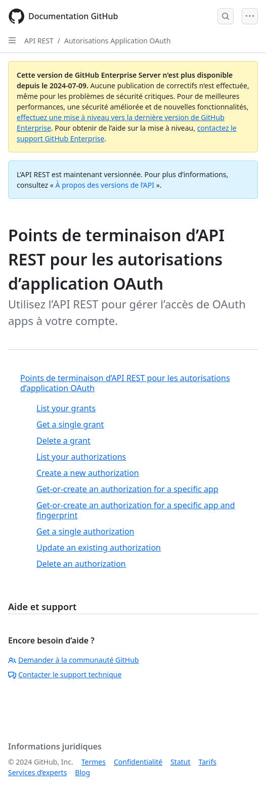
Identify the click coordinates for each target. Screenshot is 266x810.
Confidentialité (138, 762)
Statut (180, 762)
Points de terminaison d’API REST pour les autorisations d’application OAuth (125, 383)
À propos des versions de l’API (105, 185)
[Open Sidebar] (12, 40)
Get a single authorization (85, 531)
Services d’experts (37, 772)
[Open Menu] (250, 16)
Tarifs (207, 762)
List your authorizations (81, 456)
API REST (39, 40)
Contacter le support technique (64, 674)
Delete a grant (63, 440)
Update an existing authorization (98, 547)
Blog (82, 772)
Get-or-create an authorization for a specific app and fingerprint (135, 510)
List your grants (66, 408)
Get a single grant (70, 424)
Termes (93, 762)
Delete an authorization (81, 563)
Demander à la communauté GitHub (73, 660)
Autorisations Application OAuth (117, 40)
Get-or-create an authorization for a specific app (127, 489)
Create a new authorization (87, 472)
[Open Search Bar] (225, 16)
